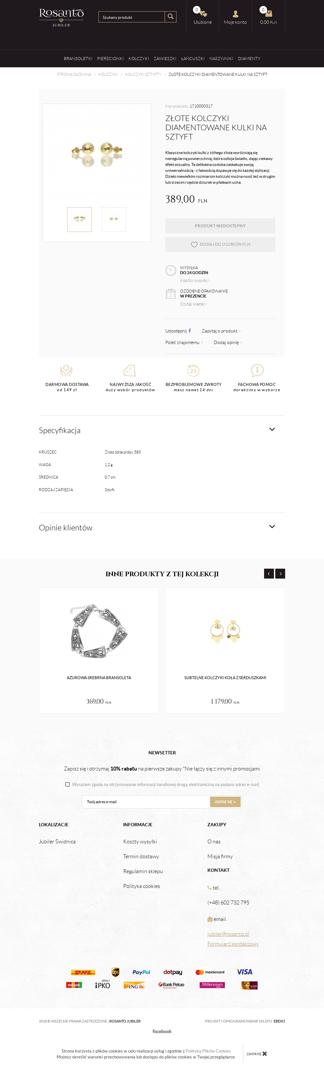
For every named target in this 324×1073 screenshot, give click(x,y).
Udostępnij (178, 330)
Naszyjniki (221, 58)
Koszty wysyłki (195, 280)
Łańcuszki (193, 58)
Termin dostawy (141, 856)
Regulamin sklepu (143, 871)
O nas (214, 841)
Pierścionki (110, 58)
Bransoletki (78, 58)
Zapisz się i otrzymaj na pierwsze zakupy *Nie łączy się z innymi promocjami (162, 769)
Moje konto (235, 17)
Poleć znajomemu (184, 342)
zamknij (257, 1053)
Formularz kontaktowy (233, 944)
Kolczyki (138, 58)
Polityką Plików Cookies (208, 1051)
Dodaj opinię (228, 342)
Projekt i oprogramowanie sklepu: (245, 1021)
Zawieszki (165, 58)
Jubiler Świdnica (57, 841)
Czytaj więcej (193, 303)
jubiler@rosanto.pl (228, 934)
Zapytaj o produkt (221, 330)
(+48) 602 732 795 (228, 902)
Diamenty (249, 58)
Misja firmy (220, 856)
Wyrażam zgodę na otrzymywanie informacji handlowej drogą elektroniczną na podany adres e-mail (165, 784)
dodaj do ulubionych (220, 244)
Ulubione (202, 15)
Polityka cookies (141, 886)
